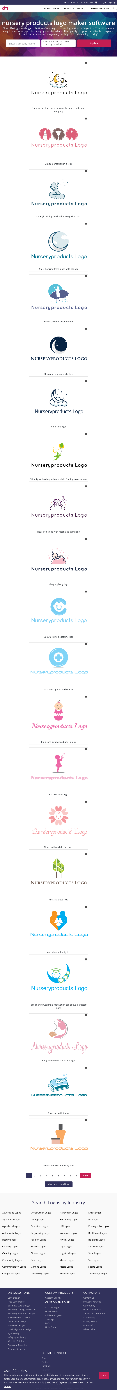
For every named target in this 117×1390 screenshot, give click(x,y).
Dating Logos (38, 1219)
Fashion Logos (38, 1239)
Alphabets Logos (11, 1225)
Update (94, 43)
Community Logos (11, 1259)
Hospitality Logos (69, 1219)
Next (85, 1175)
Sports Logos (95, 1266)
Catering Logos (10, 1246)
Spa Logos (93, 1259)
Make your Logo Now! (58, 1183)
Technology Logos (97, 1273)
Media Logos (66, 1266)
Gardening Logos (40, 1273)
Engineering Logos (40, 1232)
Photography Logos (98, 1225)
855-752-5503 (87, 2)
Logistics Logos (68, 1252)
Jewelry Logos (67, 1239)
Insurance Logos (68, 1232)
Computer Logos (11, 1273)
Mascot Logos (67, 1259)
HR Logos (65, 1225)
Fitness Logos (38, 1252)
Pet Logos (93, 1219)
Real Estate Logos (97, 1232)
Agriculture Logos (11, 1219)
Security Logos (96, 1246)
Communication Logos (14, 1266)
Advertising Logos (11, 1212)
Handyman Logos (69, 1212)
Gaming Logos (38, 1266)
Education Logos (39, 1225)
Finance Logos (38, 1246)
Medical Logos (67, 1273)
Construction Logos (41, 1212)
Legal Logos (66, 1246)
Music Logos (94, 1212)
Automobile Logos (11, 1232)
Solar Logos (94, 1252)
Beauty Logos (9, 1239)
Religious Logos (96, 1239)
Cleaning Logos (10, 1252)
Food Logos (37, 1259)
